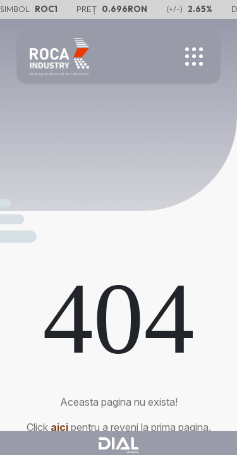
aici (59, 427)
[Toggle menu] (194, 57)
